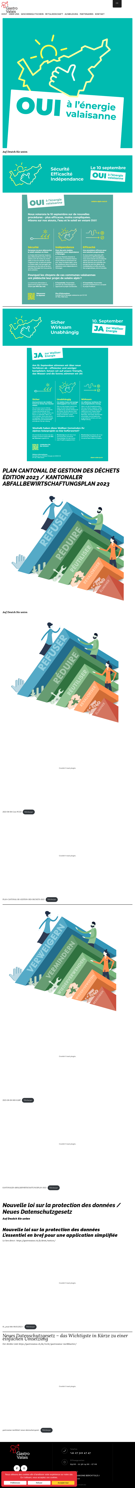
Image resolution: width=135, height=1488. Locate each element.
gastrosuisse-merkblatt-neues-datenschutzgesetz (21, 1430)
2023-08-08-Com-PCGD (12, 812)
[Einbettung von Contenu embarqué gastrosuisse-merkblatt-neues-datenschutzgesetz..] (67, 1386)
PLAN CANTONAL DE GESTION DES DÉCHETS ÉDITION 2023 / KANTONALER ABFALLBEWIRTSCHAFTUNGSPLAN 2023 (61, 477)
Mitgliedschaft (54, 14)
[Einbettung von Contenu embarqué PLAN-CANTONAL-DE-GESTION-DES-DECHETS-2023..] (67, 855)
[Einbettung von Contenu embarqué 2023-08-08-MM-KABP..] (67, 1056)
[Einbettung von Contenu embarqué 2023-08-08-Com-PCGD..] (67, 768)
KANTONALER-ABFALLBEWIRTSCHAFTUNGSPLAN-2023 (24, 1188)
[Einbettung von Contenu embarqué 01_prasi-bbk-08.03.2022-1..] (67, 1283)
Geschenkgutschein (32, 14)
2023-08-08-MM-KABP (12, 1100)
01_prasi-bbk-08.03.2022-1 (13, 1327)
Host (4, 14)
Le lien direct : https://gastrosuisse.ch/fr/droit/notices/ (29, 1240)
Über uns (14, 14)
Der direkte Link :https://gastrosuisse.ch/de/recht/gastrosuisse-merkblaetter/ (40, 1344)
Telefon (73, 1449)
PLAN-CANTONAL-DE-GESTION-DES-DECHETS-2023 (23, 899)
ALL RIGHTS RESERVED (77, 1485)
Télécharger (28, 812)
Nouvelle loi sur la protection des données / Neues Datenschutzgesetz (62, 1208)
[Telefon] (64, 1451)
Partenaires (86, 14)
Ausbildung (71, 14)
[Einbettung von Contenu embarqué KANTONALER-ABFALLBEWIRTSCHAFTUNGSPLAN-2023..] (67, 1144)
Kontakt (100, 14)
